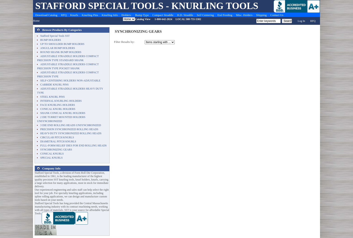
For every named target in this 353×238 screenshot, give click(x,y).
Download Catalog (46, 15)
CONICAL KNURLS (52, 153)
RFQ (64, 15)
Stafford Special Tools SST (55, 35)
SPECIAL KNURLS (51, 157)
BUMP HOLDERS (50, 40)
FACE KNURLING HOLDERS (57, 104)
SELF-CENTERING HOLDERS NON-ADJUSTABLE (70, 80)
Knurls (74, 15)
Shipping (261, 15)
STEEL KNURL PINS (52, 96)
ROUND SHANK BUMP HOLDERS (60, 52)
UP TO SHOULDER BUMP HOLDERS (62, 44)
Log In (301, 21)
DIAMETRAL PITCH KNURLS (58, 141)
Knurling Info (110, 15)
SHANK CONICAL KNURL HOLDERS (62, 113)
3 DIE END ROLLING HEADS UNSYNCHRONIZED (70, 125)
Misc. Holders (244, 15)
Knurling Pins (90, 15)
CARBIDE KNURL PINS (54, 84)
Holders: (126, 15)
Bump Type (142, 15)
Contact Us (276, 15)
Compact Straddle (163, 15)
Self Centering (205, 15)
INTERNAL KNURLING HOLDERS (61, 100)
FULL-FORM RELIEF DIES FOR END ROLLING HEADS (73, 145)
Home (36, 20)
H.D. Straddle (185, 15)
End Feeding (224, 15)
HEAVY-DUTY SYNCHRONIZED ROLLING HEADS (70, 133)
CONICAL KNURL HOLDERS (57, 109)
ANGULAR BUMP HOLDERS (57, 48)
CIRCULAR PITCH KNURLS (57, 137)
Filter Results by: (124, 42)
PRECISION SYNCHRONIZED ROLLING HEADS (69, 129)
